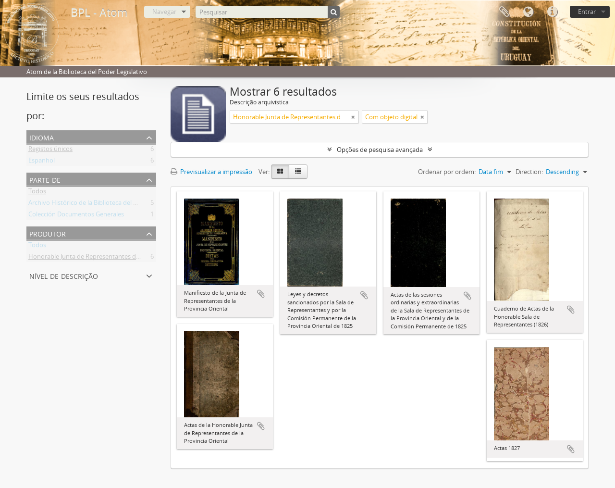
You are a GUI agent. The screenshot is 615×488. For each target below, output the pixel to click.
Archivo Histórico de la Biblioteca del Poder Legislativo (105, 204)
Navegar (164, 11)
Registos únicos (50, 150)
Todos (37, 192)
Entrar (587, 11)
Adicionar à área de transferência (261, 294)
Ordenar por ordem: (447, 171)
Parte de (45, 179)
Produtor (47, 232)
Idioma (528, 12)
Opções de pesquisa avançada (380, 149)
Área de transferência (504, 12)
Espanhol (41, 162)
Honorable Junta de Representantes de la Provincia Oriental (113, 258)
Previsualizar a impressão (211, 171)
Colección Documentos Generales (76, 216)
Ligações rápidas (552, 12)
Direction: (529, 171)
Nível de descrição (63, 275)
